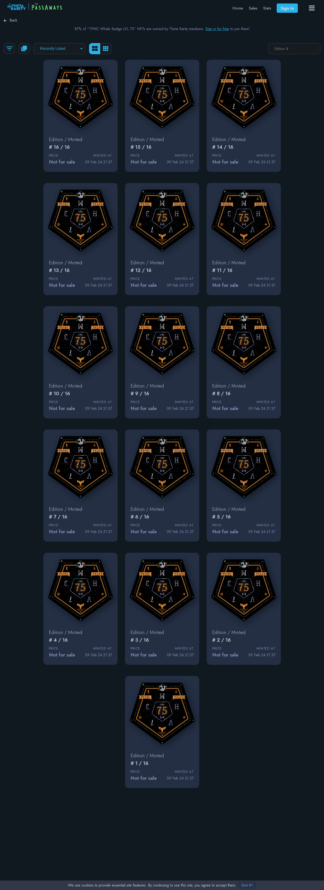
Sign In (287, 8)
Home (237, 8)
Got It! (247, 885)
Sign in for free (217, 29)
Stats (267, 8)
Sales (253, 8)
